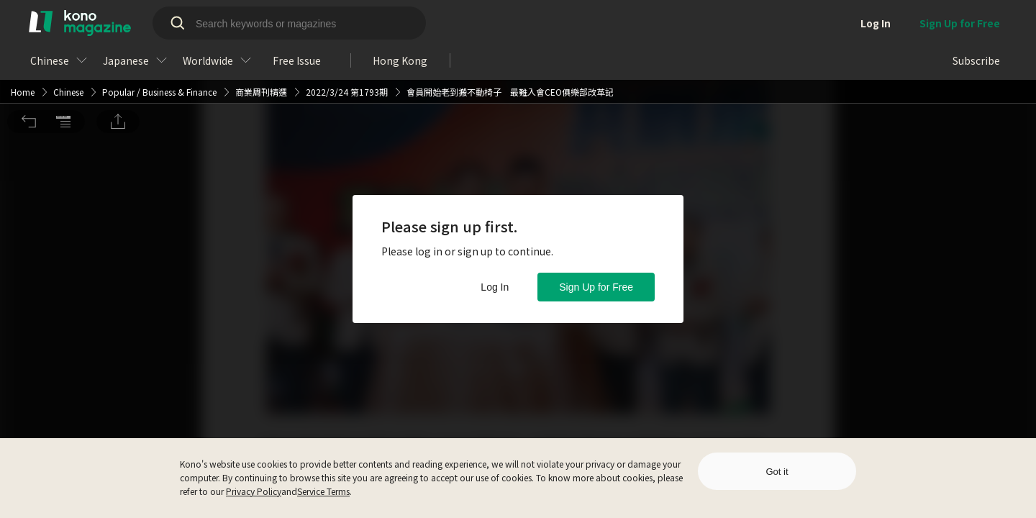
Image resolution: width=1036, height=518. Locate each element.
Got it (776, 471)
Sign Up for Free (596, 287)
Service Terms (323, 491)
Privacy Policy (253, 491)
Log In (495, 287)
